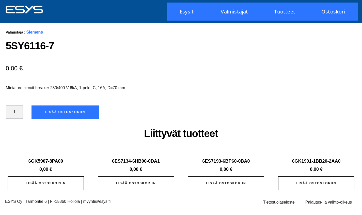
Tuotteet (284, 11)
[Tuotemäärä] (14, 112)
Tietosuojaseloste (279, 202)
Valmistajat (234, 11)
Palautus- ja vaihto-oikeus (328, 202)
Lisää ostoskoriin (65, 112)
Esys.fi (187, 11)
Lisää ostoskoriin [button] (46, 183)
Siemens (34, 32)
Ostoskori (333, 11)
